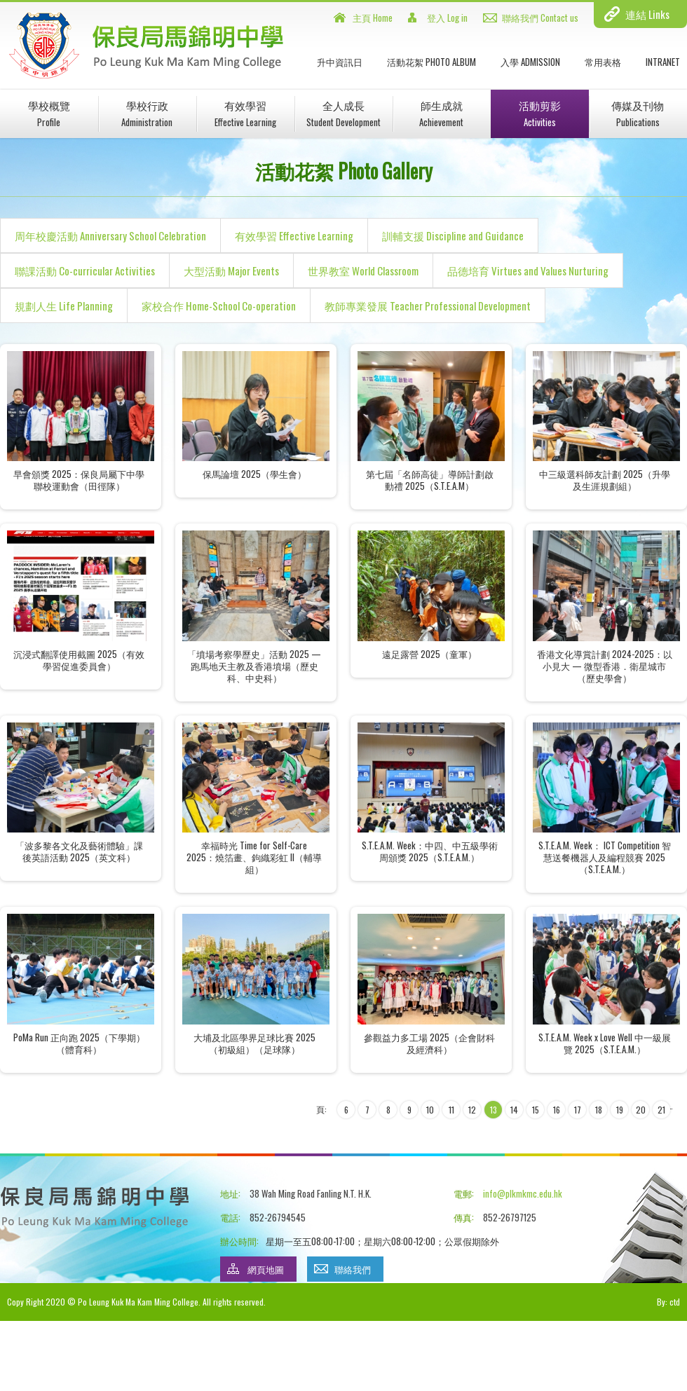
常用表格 (603, 62)
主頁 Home (373, 18)
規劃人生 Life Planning (64, 305)
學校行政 (146, 113)
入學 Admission (530, 62)
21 (661, 1110)
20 (641, 1110)
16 (556, 1110)
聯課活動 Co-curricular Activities (85, 270)
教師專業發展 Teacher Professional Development (428, 305)
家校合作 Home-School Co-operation (219, 305)
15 (535, 1110)
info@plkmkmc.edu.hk (522, 1193)
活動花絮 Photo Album (431, 62)
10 (430, 1110)
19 (619, 1110)
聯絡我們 (352, 1269)
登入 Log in (447, 18)
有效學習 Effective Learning (294, 235)
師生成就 (441, 113)
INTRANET (663, 62)
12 (472, 1110)
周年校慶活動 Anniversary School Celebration (110, 235)
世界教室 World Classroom (363, 270)
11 (451, 1110)
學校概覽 (49, 113)
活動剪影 (540, 113)
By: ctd (668, 1302)
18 (598, 1110)
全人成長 (343, 113)
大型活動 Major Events (231, 270)
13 (493, 1110)
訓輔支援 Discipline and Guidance (453, 235)
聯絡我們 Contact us (540, 18)
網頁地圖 (265, 1269)
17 (577, 1110)
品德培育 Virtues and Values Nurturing (527, 270)
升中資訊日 (339, 62)
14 (514, 1110)
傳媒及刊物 (637, 113)
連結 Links (647, 14)
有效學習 (245, 113)
